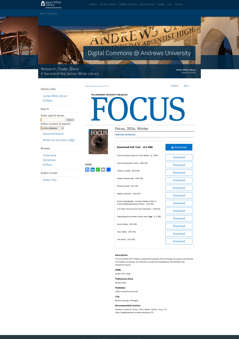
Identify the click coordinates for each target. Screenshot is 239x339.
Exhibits (47, 100)
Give (169, 4)
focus (102, 86)
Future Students (108, 4)
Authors (47, 164)
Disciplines (49, 160)
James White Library (55, 96)
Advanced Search (53, 133)
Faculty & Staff (147, 4)
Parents (93, 4)
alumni (94, 86)
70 (107, 86)
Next (186, 85)
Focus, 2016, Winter (132, 128)
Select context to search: (56, 123)
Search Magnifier (48, 13)
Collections (49, 155)
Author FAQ (49, 180)
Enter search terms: (53, 115)
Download (179, 147)
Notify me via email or (58, 140)
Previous (175, 85)
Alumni (161, 4)
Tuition (178, 4)
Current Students (128, 4)
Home (87, 86)
